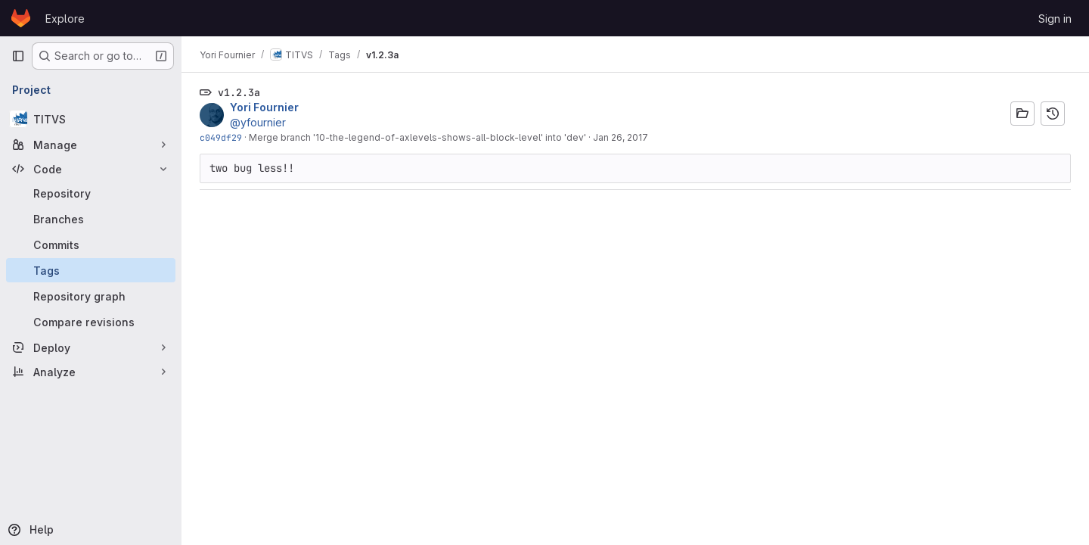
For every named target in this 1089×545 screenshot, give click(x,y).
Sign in (1055, 18)
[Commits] (90, 244)
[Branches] (90, 219)
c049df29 (221, 137)
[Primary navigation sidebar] (18, 56)
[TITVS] (90, 119)
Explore (65, 18)
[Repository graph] (90, 296)
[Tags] (90, 270)
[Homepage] (20, 18)
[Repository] (90, 193)
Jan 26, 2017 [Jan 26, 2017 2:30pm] (620, 137)
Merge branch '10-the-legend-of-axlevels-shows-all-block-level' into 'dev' (417, 137)
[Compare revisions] (90, 322)
